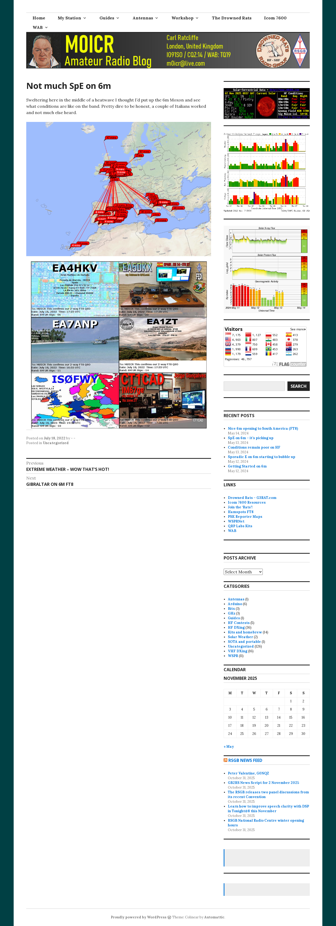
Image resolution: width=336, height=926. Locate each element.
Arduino (235, 604)
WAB (38, 27)
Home (39, 17)
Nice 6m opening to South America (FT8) (263, 428)
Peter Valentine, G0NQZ (248, 773)
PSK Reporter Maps (245, 516)
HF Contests (239, 623)
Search (299, 386)
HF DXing (236, 627)
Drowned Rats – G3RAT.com (252, 498)
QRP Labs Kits (240, 526)
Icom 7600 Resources (247, 502)
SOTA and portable (244, 641)
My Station (69, 17)
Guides (106, 17)
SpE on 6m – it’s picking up (251, 438)
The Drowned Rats (231, 17)
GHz (231, 613)
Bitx (231, 608)
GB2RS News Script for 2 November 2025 (263, 782)
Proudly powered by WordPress (138, 917)
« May (229, 746)
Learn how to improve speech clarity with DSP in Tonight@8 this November (268, 808)
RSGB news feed (245, 760)
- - (73, 438)
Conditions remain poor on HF (254, 447)
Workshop (182, 17)
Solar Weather (240, 637)
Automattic (214, 917)
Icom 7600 (275, 17)
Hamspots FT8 (241, 512)
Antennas (143, 17)
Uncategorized (56, 443)
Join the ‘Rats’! (240, 507)
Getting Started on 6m (247, 466)
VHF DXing (237, 651)
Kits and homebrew (245, 632)
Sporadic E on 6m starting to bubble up (261, 457)
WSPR (233, 656)
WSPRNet (236, 521)
